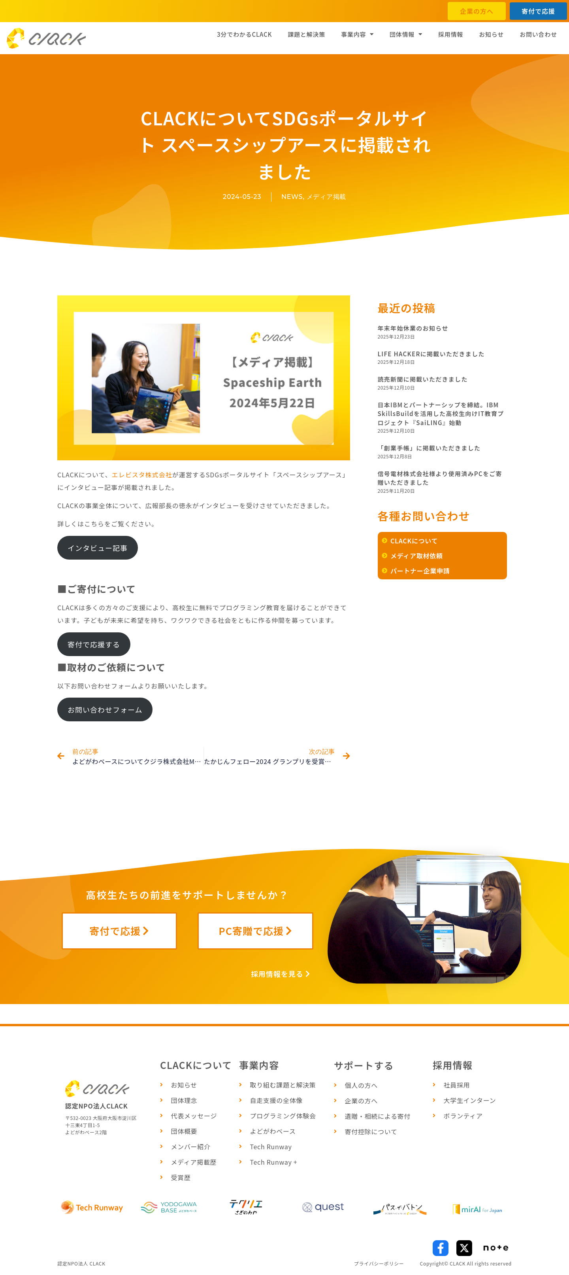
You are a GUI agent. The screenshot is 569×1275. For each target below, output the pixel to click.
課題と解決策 (306, 34)
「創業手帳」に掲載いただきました (429, 448)
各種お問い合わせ (424, 516)
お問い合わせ (538, 34)
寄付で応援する (94, 644)
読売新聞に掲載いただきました (423, 379)
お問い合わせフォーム (105, 709)
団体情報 (406, 34)
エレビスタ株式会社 (142, 474)
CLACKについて (196, 1065)
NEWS (292, 197)
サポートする (364, 1065)
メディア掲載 (326, 197)
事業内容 (357, 34)
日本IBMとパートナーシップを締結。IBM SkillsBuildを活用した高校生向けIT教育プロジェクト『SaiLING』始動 (441, 414)
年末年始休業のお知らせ (413, 328)
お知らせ (491, 34)
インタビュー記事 (98, 548)
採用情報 (450, 34)
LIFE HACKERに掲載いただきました (431, 354)
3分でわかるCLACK (244, 34)
